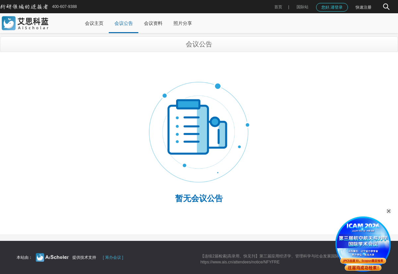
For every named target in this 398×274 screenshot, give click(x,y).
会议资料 (153, 23)
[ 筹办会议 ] (113, 257)
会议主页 (94, 23)
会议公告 (123, 23)
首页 (278, 7)
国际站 (302, 7)
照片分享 (182, 23)
